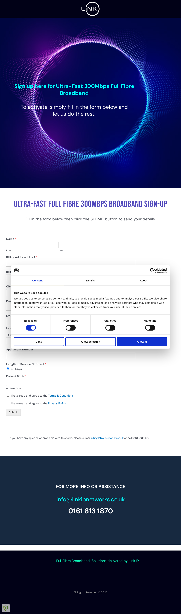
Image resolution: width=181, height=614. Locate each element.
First (8, 250)
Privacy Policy (57, 403)
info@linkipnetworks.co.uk (90, 498)
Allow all (142, 341)
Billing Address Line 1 (21, 257)
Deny (39, 341)
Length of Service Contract (26, 364)
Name (11, 239)
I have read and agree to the (42, 395)
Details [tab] (90, 280)
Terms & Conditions (61, 395)
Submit (13, 412)
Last (61, 250)
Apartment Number (21, 349)
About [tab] (143, 280)
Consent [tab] (37, 280)
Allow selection (90, 341)
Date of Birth (16, 376)
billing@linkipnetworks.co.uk (108, 438)
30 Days (16, 369)
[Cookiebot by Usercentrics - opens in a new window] (151, 270)
